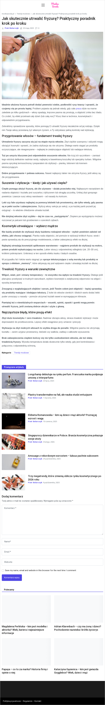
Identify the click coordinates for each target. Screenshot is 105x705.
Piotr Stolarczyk (12, 28)
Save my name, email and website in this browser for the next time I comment (40, 570)
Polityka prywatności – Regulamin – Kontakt (22, 701)
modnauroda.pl (8, 14)
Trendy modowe (23, 14)
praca (78, 108)
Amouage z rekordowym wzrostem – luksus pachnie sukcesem (63, 455)
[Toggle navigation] (43, 5)
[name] (52, 541)
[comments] (52, 520)
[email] (52, 551)
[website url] (52, 562)
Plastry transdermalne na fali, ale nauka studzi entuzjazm (60, 394)
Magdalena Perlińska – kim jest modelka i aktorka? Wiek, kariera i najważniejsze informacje (24, 630)
